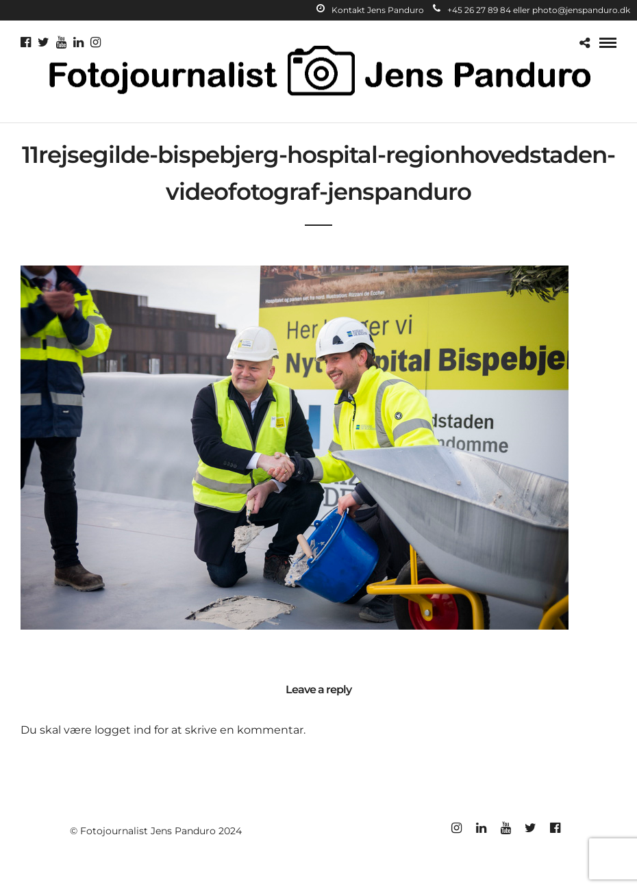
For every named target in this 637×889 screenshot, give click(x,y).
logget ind (123, 729)
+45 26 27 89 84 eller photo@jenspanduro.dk (531, 10)
